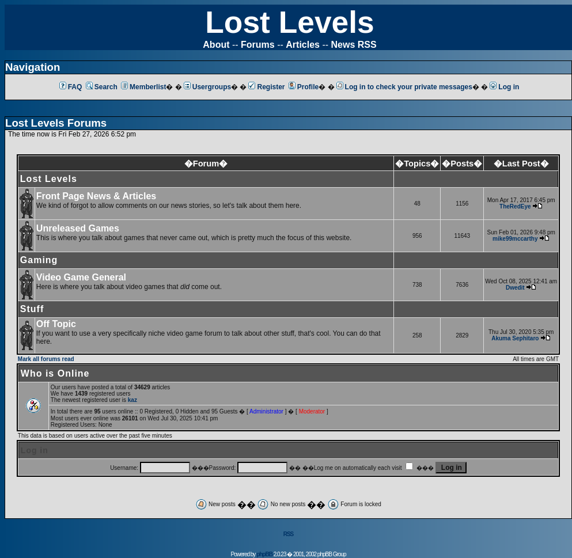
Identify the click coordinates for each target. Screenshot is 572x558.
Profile (304, 87)
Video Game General (81, 277)
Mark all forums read (46, 359)
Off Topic (56, 324)
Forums (258, 45)
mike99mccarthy (515, 239)
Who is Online (55, 373)
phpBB (264, 554)
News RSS (354, 45)
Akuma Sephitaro (515, 338)
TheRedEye (515, 206)
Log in (504, 87)
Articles (303, 45)
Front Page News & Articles (96, 196)
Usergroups (207, 87)
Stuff (32, 309)
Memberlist (143, 87)
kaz (132, 400)
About (216, 45)
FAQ (70, 87)
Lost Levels (289, 22)
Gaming (39, 260)
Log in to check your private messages (404, 87)
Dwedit (515, 287)
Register (266, 87)
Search (102, 87)
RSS (288, 534)
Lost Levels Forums (56, 123)
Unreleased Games (77, 228)
